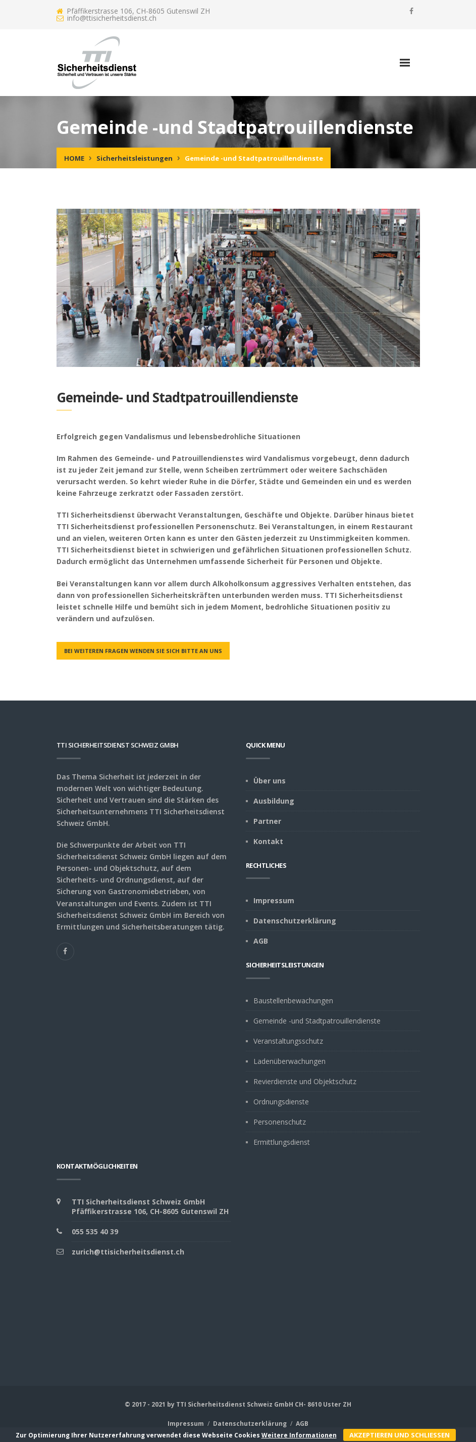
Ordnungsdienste (281, 1101)
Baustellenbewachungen (293, 1000)
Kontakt (268, 841)
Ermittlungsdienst (281, 1142)
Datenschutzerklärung (294, 920)
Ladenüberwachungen (289, 1061)
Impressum (273, 900)
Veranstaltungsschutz (288, 1041)
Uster (332, 1404)
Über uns (269, 780)
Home (74, 158)
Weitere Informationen (299, 1435)
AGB (260, 941)
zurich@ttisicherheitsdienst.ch (128, 1252)
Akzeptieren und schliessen (399, 1434)
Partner (267, 821)
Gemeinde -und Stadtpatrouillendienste (317, 1021)
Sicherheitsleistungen (134, 158)
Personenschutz (279, 1122)
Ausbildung (273, 801)
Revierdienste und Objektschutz (304, 1081)
